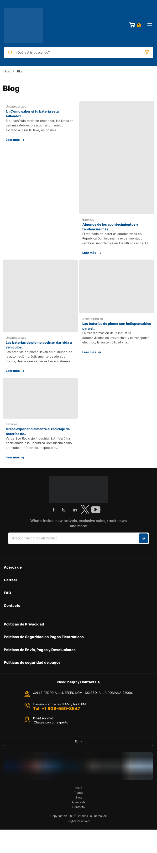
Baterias (88, 219)
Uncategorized (16, 106)
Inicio (6, 71)
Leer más (13, 139)
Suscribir (143, 538)
